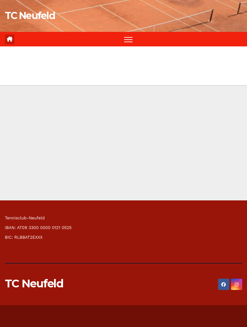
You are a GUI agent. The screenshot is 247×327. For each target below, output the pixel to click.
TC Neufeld (30, 16)
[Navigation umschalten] (128, 39)
